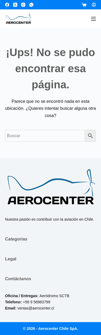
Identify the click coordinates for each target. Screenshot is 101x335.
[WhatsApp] (31, 5)
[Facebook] (7, 5)
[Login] (94, 5)
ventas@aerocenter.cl (36, 308)
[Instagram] (23, 5)
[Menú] (93, 18)
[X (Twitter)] (15, 5)
